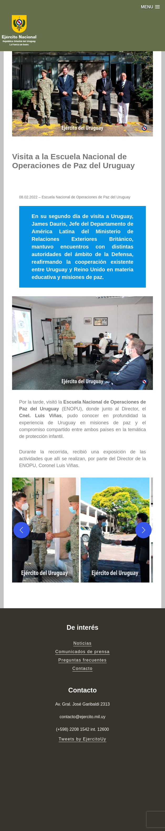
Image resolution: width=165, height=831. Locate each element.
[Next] (143, 530)
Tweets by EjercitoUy (82, 739)
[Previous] (21, 530)
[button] (150, 7)
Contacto (83, 668)
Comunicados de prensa (82, 651)
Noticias (82, 643)
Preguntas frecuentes (82, 660)
